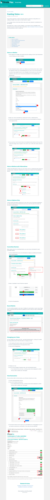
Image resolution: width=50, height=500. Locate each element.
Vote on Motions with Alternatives (18, 40)
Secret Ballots (14, 44)
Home (8, 11)
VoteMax (12, 11)
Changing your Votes (16, 45)
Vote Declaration (15, 46)
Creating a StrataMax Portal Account (25, 485)
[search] (33, 6)
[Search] (42, 6)
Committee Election (15, 42)
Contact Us (47, 5)
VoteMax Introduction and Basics (25, 487)
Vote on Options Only (16, 41)
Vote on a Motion (15, 39)
